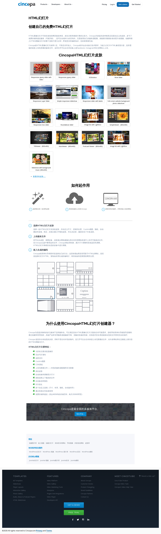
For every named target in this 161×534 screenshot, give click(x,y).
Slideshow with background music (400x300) (41, 167)
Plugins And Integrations (55, 494)
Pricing (104, 4)
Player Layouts (18, 487)
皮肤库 (87, 443)
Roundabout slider (67, 124)
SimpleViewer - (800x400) (118, 124)
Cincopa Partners (87, 494)
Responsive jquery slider (67, 76)
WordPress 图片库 (62, 452)
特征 (30, 439)
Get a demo (122, 4)
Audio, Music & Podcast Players (24, 497)
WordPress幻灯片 (35, 452)
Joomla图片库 (55, 460)
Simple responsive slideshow (67, 100)
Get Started (136, 4)
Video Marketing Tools (55, 487)
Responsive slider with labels (92, 100)
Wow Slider (118, 76)
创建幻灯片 (49, 443)
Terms (49, 530)
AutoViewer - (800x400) (67, 145)
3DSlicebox (92, 76)
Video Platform (52, 481)
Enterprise (50, 490)
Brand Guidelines (87, 490)
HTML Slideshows (19, 500)
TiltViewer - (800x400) (41, 145)
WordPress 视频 (48, 452)
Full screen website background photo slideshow (118, 101)
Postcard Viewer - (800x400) (92, 145)
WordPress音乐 (75, 452)
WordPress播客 (87, 452)
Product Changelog (87, 487)
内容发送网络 (79, 443)
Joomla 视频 (44, 460)
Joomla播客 (75, 460)
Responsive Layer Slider (41, 100)
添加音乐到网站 (60, 443)
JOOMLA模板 (34, 456)
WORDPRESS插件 (35, 448)
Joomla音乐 (65, 460)
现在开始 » (80, 414)
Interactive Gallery (19, 490)
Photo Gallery (18, 494)
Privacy (39, 530)
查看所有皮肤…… (39, 176)
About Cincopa (86, 481)
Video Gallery (51, 484)
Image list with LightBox (92, 123)
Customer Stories (87, 484)
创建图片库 (33, 443)
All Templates (18, 481)
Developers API (52, 500)
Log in (112, 4)
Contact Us (85, 497)
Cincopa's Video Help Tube (124, 487)
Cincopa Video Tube (122, 484)
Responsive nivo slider (41, 124)
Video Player (51, 497)
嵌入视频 (41, 443)
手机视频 (70, 443)
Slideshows (17, 484)
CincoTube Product (121, 481)
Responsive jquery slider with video (41, 77)
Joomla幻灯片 (34, 460)
